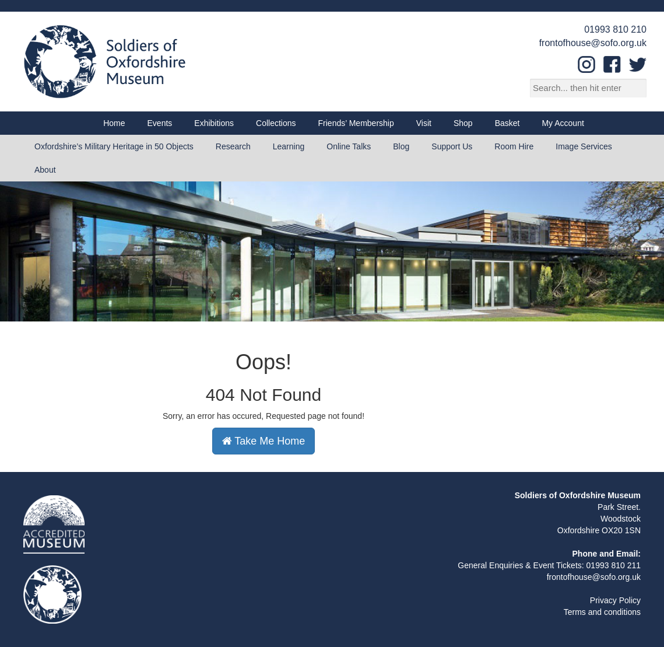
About (45, 169)
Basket (507, 123)
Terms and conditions (602, 612)
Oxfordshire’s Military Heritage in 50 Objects (114, 146)
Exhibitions (214, 123)
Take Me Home (263, 441)
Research (233, 146)
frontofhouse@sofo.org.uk (593, 43)
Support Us (451, 146)
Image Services (584, 146)
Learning (289, 146)
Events (160, 123)
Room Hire (513, 146)
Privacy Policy (615, 600)
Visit (423, 123)
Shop (463, 123)
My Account (563, 123)
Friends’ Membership (356, 123)
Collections (276, 123)
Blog (401, 146)
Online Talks (348, 146)
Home (114, 123)
